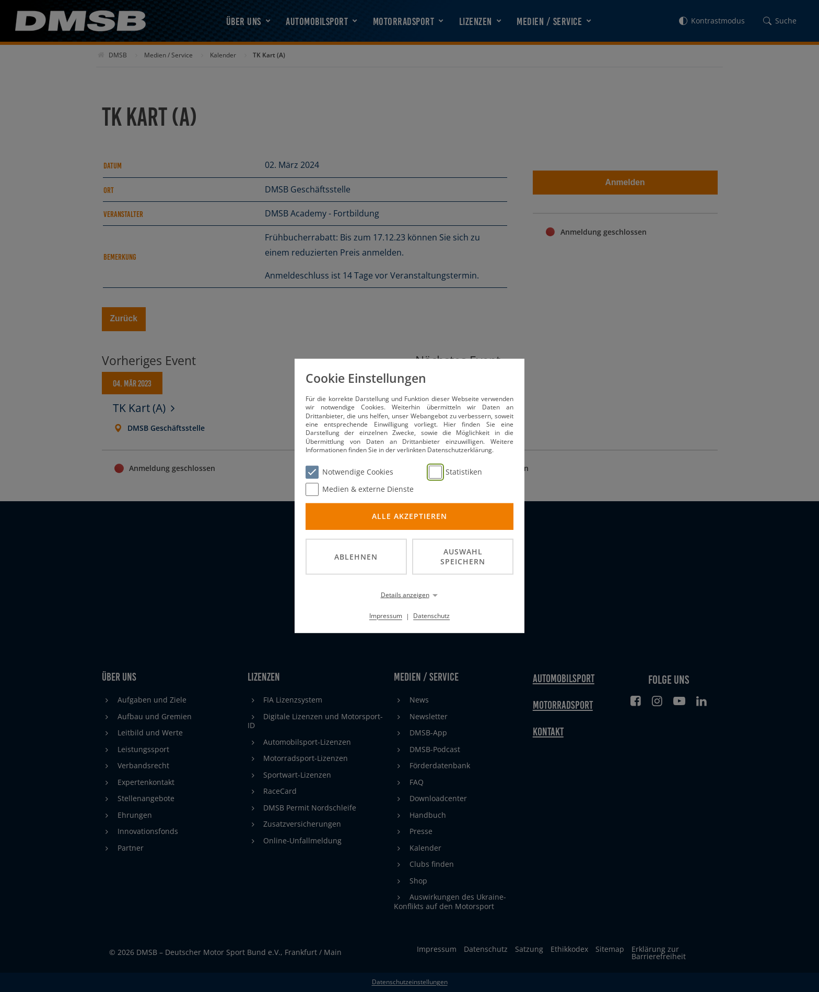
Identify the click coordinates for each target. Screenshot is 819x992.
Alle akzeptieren (409, 516)
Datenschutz (431, 615)
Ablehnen (356, 556)
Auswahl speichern (462, 556)
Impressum (385, 615)
